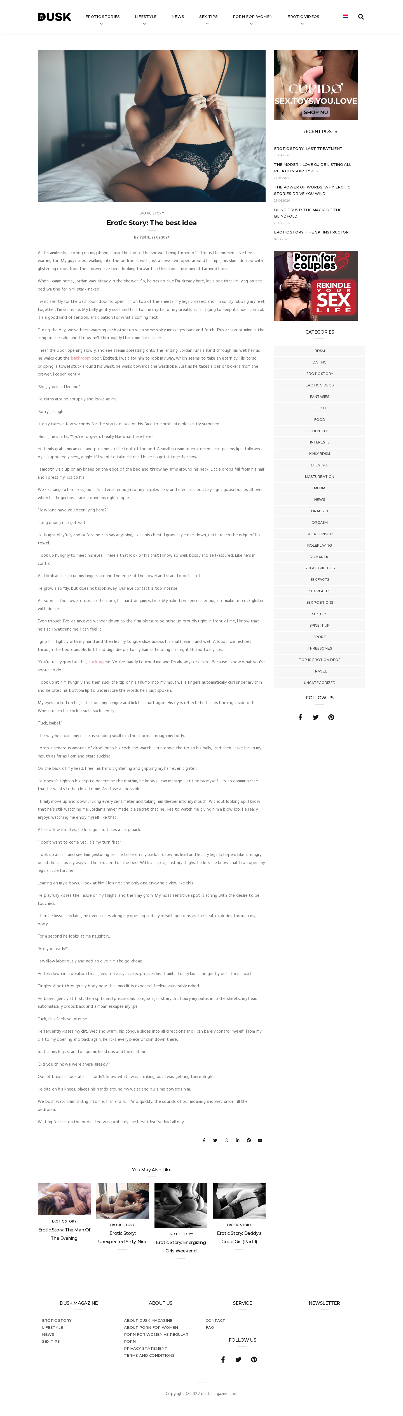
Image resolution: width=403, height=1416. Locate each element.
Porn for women (253, 16)
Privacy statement (145, 1348)
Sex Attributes (320, 568)
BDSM (320, 351)
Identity (319, 431)
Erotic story (319, 374)
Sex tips (208, 16)
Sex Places (319, 591)
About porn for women (151, 1327)
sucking (96, 662)
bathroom (81, 358)
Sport (319, 637)
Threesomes (320, 648)
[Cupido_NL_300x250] (316, 119)
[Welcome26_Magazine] (316, 319)
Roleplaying (319, 545)
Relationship (320, 534)
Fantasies (319, 397)
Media (319, 488)
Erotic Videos (320, 385)
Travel (320, 671)
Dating (320, 362)
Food (319, 419)
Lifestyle (146, 16)
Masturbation (319, 477)
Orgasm (320, 522)
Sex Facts (319, 579)
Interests (319, 442)
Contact (215, 1320)
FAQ (210, 1327)
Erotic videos (303, 16)
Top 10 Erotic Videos (319, 660)
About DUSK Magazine (148, 1320)
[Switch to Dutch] (345, 16)
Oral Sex (319, 511)
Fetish (320, 408)
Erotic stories (102, 16)
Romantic (319, 557)
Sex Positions (319, 602)
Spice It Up (320, 625)
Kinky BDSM (319, 454)
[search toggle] (361, 17)
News (178, 16)
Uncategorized (320, 683)
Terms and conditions (149, 1355)
